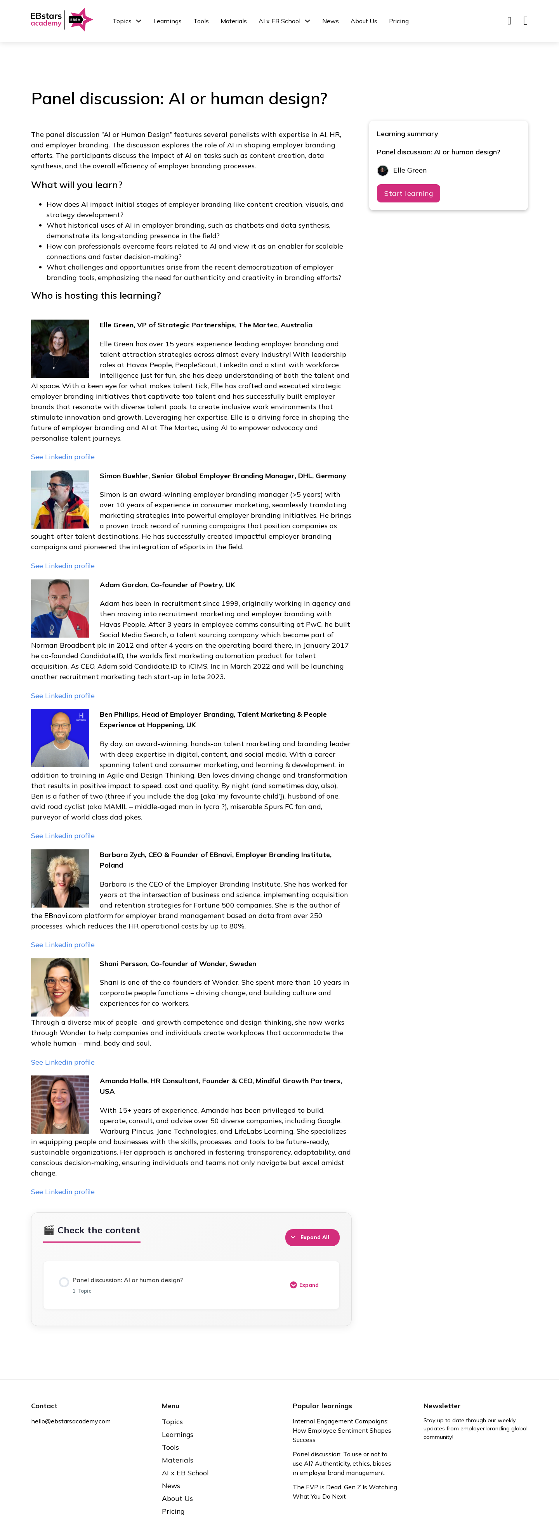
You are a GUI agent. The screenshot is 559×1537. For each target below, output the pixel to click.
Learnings (167, 21)
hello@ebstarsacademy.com (71, 1421)
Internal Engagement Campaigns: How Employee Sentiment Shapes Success (342, 1430)
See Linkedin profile (63, 456)
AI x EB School (279, 21)
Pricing (399, 21)
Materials (233, 21)
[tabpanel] (191, 663)
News (330, 21)
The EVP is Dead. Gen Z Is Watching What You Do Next (334, 1492)
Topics (122, 21)
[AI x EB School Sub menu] (307, 21)
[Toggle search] (509, 21)
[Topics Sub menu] (138, 21)
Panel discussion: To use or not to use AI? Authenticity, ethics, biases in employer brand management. (343, 1464)
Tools (201, 21)
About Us (364, 21)
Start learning (409, 193)
